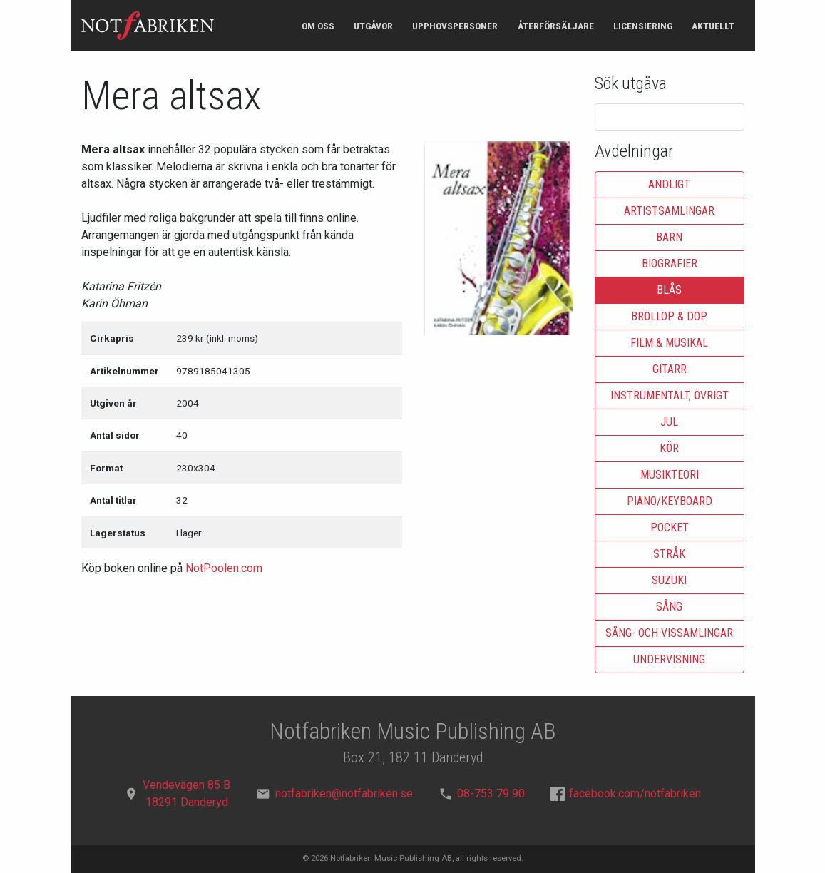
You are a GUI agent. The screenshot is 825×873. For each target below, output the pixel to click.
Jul (669, 422)
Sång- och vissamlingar (669, 633)
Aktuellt (713, 25)
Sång (669, 606)
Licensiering (642, 25)
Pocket (669, 527)
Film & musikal (669, 342)
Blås (669, 290)
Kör (669, 448)
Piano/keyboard (669, 501)
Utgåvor (373, 25)
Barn (669, 237)
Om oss (318, 25)
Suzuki (669, 580)
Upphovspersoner (455, 25)
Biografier (669, 263)
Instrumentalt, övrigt (669, 395)
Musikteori (669, 474)
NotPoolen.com (223, 568)
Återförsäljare (556, 25)
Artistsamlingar (669, 211)
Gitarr (669, 369)
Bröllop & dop (669, 316)
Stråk (669, 554)
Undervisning (669, 659)
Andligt (669, 184)
